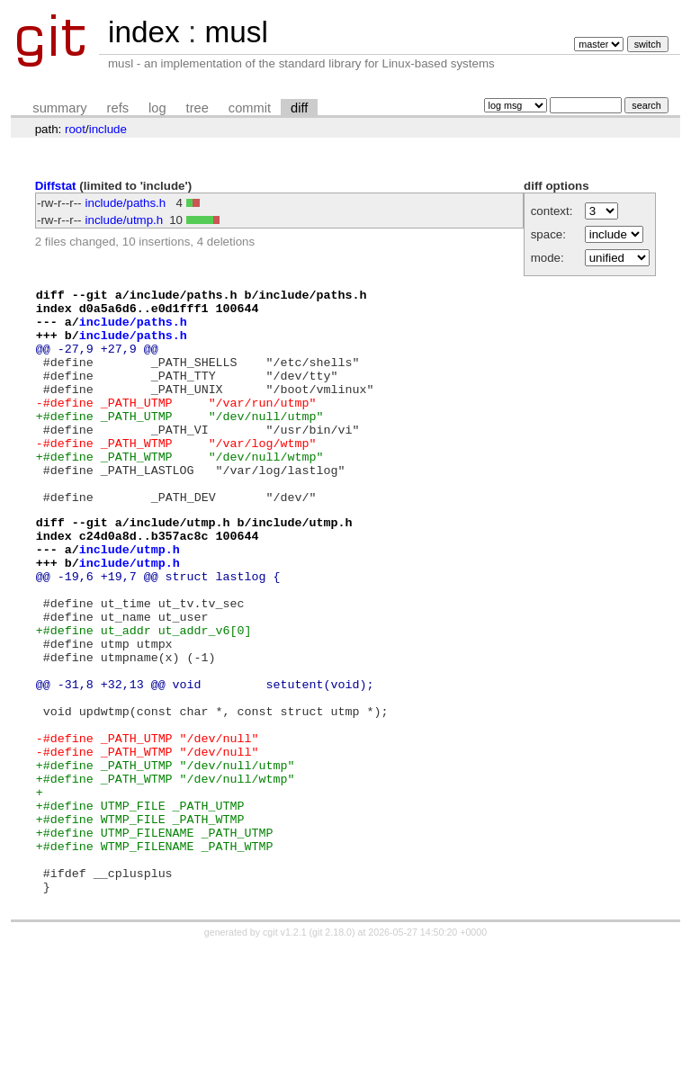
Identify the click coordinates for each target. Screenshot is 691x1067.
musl (235, 32)
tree (197, 108)
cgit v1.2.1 (285, 1050)
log (157, 108)
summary (59, 108)
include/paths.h (125, 203)
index (144, 32)
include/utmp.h (124, 220)
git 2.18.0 (332, 1050)
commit (250, 108)
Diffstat (55, 186)
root (75, 129)
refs (118, 108)
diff (299, 108)
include (108, 129)
